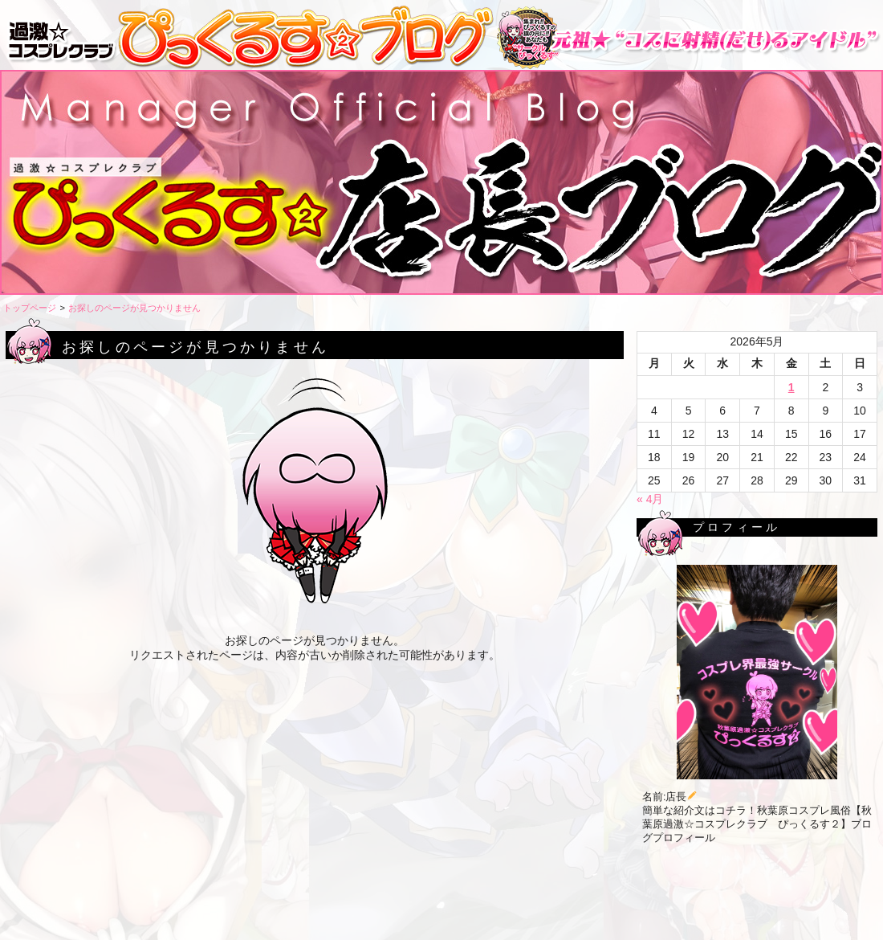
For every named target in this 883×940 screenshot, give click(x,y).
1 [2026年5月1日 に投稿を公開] (791, 387)
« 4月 (650, 498)
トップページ (29, 308)
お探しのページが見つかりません (134, 308)
